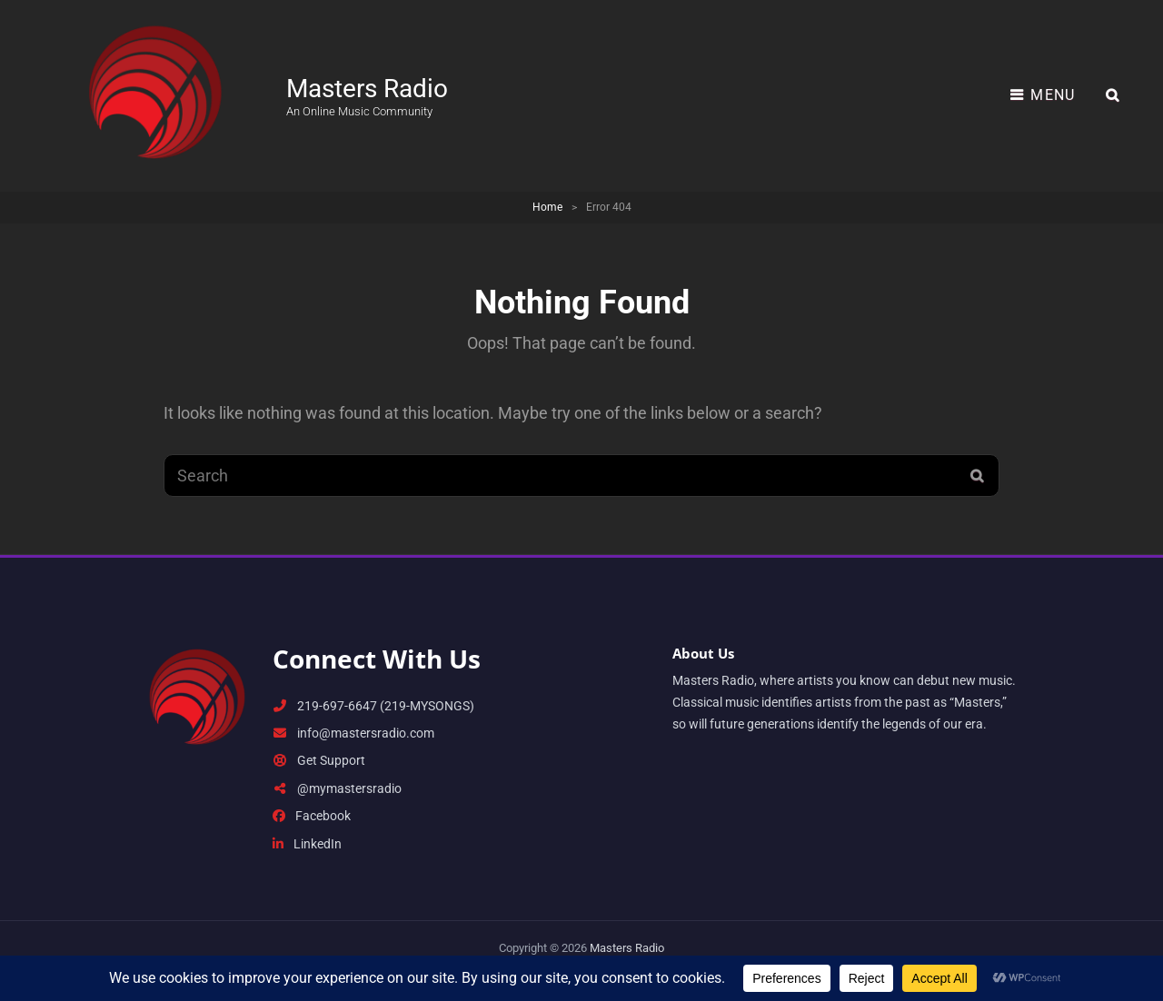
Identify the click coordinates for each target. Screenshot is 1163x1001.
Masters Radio (367, 89)
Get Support (319, 760)
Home (547, 207)
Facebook (312, 815)
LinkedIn (307, 844)
